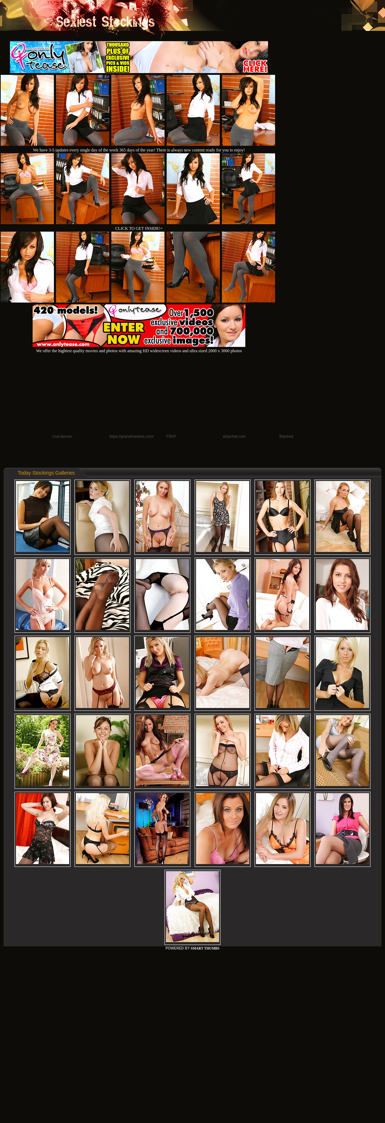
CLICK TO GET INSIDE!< (139, 228)
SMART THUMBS (205, 948)
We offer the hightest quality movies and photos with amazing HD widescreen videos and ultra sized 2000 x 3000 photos (139, 348)
